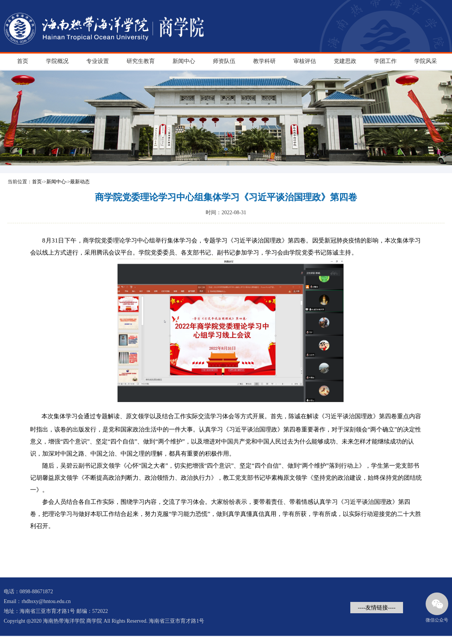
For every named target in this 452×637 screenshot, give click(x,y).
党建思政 (345, 61)
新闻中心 (184, 61)
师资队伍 (224, 61)
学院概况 (57, 61)
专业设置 (97, 61)
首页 (22, 61)
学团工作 (385, 61)
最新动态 (80, 181)
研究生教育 (141, 61)
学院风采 (425, 61)
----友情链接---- (377, 608)
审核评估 (304, 61)
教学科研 (264, 61)
